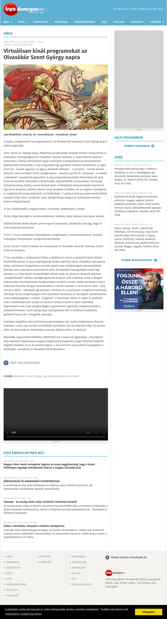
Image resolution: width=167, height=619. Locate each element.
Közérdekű (137, 22)
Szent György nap (36, 376)
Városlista (46, 9)
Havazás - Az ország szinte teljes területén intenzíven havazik (40, 502)
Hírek (6, 22)
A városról (45, 562)
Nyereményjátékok (85, 22)
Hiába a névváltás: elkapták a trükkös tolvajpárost (34, 526)
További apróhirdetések (136, 260)
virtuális (74, 376)
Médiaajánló (79, 557)
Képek (21, 22)
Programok (61, 22)
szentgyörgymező (58, 376)
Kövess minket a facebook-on (129, 557)
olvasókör (19, 376)
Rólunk (76, 573)
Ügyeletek (119, 22)
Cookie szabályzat (82, 584)
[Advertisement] (138, 79)
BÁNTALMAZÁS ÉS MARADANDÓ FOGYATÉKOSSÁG (32, 481)
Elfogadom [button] (149, 612)
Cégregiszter (40, 22)
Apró (104, 22)
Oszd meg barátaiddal (24, 363)
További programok (137, 146)
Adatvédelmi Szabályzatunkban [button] (23, 613)
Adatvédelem (79, 562)
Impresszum (78, 568)
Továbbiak (155, 22)
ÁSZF (74, 579)
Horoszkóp (12, 595)
